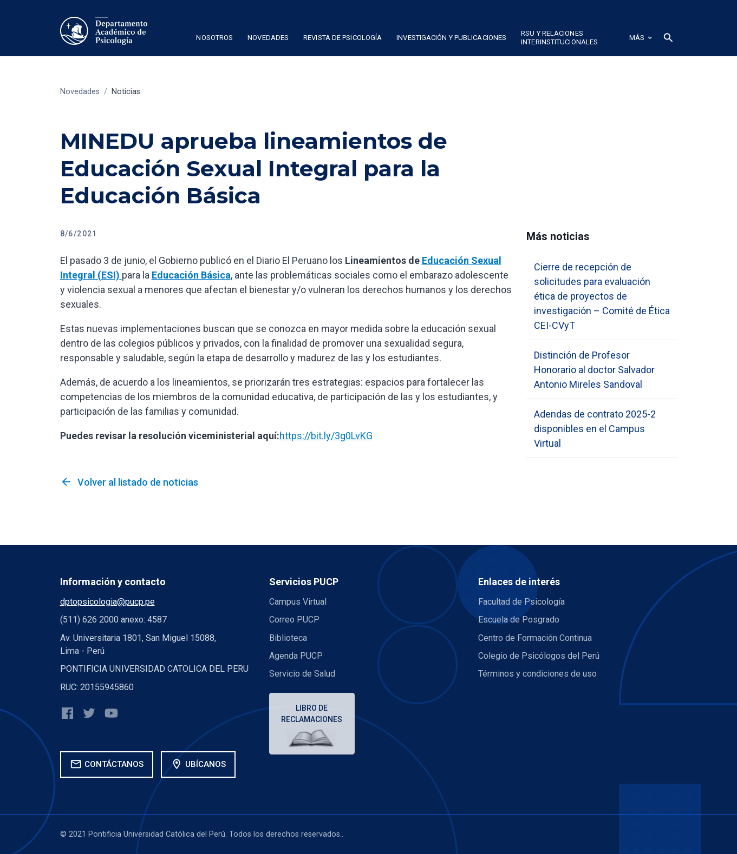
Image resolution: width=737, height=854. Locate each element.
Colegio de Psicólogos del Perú (538, 656)
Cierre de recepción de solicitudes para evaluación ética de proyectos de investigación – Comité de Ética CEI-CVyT (602, 296)
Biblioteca (288, 638)
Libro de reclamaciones (311, 714)
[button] (214, 39)
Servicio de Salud (302, 673)
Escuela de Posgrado (518, 619)
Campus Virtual (298, 602)
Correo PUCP (294, 619)
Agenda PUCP (296, 656)
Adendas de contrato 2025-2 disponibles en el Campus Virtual (595, 428)
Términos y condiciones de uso (537, 673)
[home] (104, 31)
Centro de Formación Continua (535, 638)
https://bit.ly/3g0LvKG (326, 435)
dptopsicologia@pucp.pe (107, 602)
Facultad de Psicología (521, 602)
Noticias (126, 91)
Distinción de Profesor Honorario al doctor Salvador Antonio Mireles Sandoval (594, 369)
